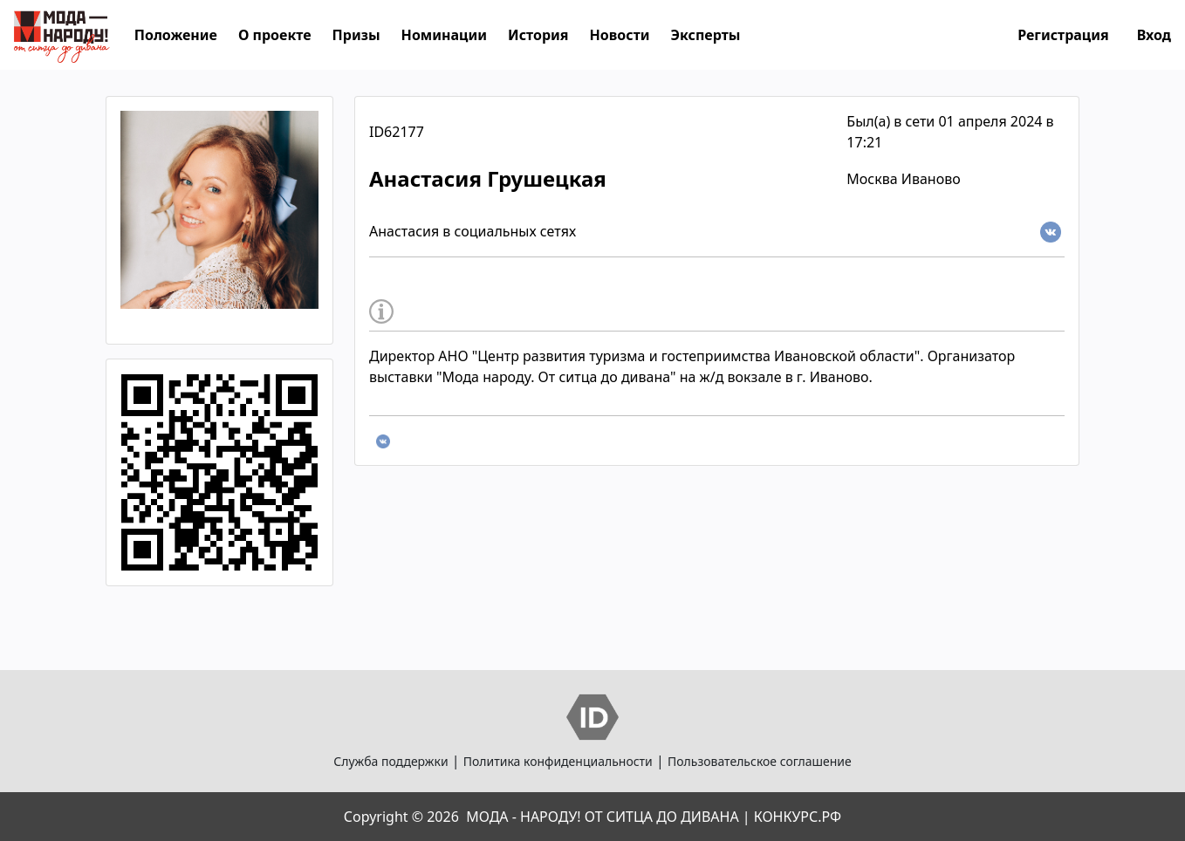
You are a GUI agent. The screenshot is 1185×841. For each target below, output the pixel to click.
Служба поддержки (390, 761)
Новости (620, 34)
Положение (175, 34)
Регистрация (1063, 34)
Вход (1154, 34)
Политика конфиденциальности (558, 761)
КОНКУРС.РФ (797, 816)
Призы (356, 34)
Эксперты (706, 34)
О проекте (275, 34)
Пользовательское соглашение (760, 761)
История (538, 34)
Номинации (444, 34)
